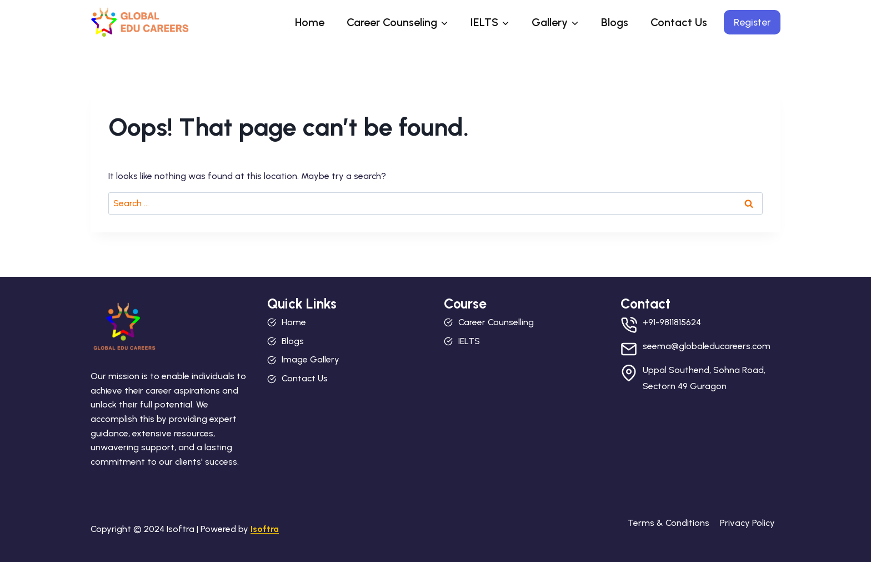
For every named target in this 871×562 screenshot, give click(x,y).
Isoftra (265, 529)
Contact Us (678, 22)
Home (309, 22)
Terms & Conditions (668, 523)
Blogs (614, 22)
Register (752, 22)
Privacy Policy (747, 523)
